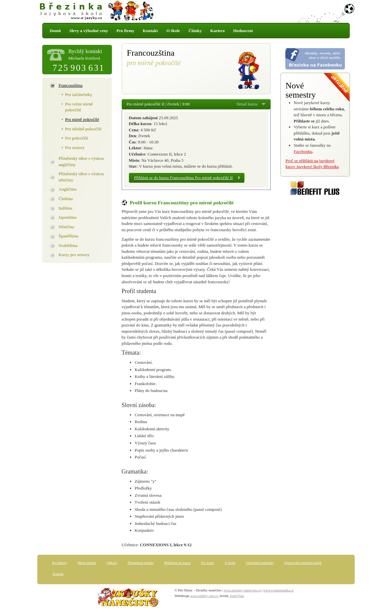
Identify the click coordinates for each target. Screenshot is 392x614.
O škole (173, 30)
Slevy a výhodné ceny (88, 30)
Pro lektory (59, 563)
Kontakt (150, 30)
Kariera (217, 30)
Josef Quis (237, 596)
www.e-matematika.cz (278, 590)
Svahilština (68, 245)
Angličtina (68, 189)
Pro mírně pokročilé (82, 119)
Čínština (66, 198)
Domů (55, 30)
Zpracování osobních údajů (302, 563)
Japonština (68, 217)
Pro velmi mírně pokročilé (79, 107)
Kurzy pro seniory (74, 254)
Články (195, 30)
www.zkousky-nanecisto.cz (242, 590)
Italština (65, 208)
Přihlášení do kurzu (177, 563)
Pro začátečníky (78, 94)
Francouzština (70, 85)
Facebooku (303, 151)
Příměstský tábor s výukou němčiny (81, 176)
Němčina (66, 226)
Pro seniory (75, 147)
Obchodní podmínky (260, 563)
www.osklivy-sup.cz (204, 596)
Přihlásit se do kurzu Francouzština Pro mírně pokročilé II (183, 177)
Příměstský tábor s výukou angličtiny (81, 161)
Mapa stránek (87, 563)
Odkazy (112, 563)
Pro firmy (125, 30)
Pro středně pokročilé (83, 128)
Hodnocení (243, 30)
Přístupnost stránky (141, 563)
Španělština (68, 235)
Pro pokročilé (76, 138)
